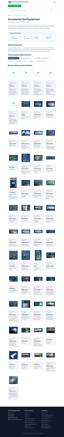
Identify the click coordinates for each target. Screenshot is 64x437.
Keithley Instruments (30, 420)
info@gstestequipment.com (16, 419)
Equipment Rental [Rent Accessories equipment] (48, 37)
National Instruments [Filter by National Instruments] (42, 61)
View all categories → (45, 427)
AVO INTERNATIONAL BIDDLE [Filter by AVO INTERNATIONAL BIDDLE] (42, 58)
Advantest (28, 413)
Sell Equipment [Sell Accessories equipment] (25, 37)
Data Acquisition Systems (47, 415)
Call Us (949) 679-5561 (14, 5)
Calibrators (44, 413)
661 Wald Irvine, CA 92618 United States (11, 414)
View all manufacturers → (30, 427)
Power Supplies (45, 424)
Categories (17, 15)
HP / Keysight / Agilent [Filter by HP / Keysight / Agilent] (26, 58)
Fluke (27, 416)
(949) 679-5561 (14, 417)
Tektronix (28, 426)
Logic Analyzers (45, 418)
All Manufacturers (13, 58)
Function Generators (46, 416)
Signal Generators (46, 426)
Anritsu (28, 415)
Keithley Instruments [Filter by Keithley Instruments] (22, 61)
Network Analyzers (46, 420)
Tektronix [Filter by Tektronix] (11, 61)
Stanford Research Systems (31, 424)
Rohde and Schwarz (30, 422)
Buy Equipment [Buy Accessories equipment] (14, 37)
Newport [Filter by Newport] (31, 61)
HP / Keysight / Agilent (31, 418)
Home (10, 15)
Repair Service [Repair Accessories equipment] (36, 37)
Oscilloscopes (45, 422)
